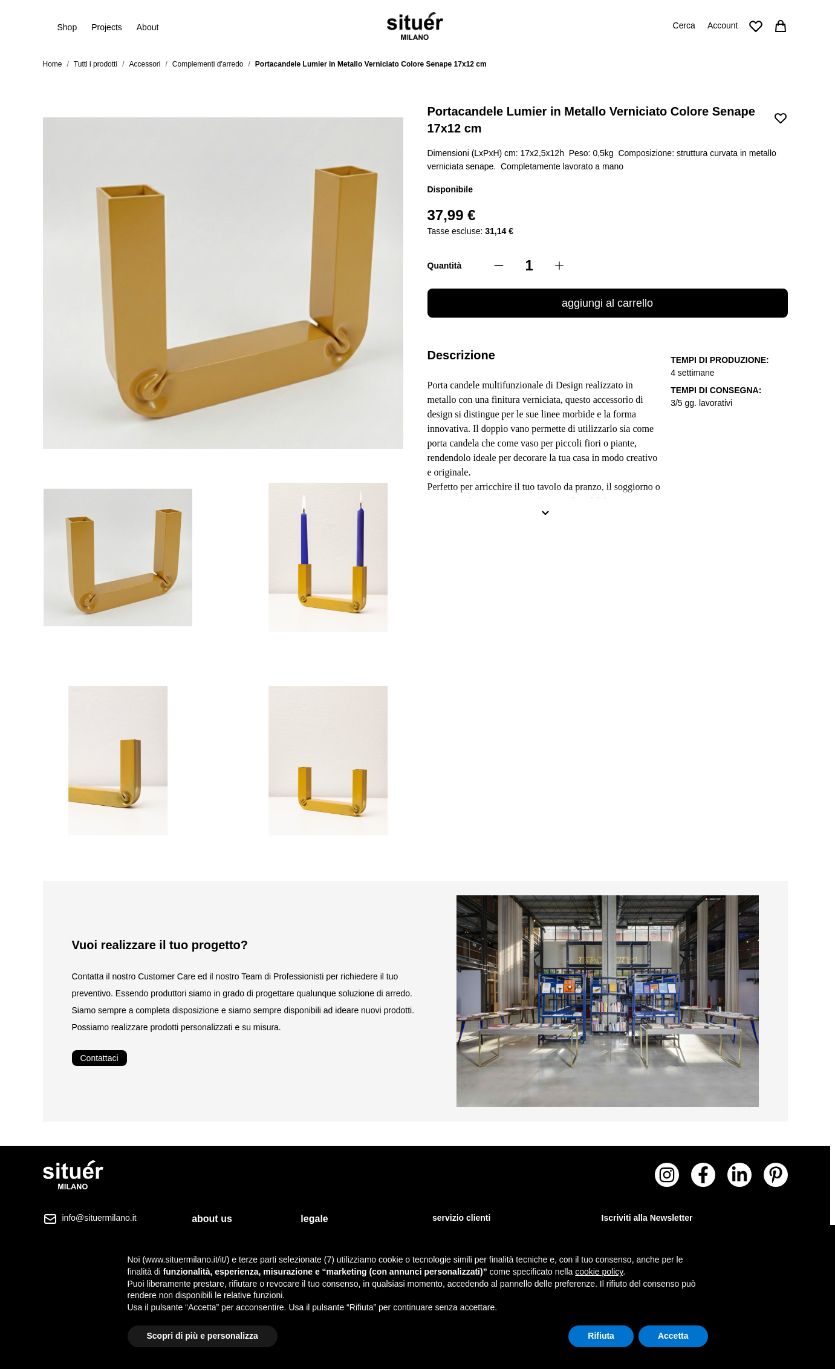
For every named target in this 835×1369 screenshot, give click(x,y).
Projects (106, 27)
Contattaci (99, 1058)
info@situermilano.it (99, 1218)
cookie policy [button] (599, 1271)
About (148, 27)
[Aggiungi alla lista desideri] (780, 118)
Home (52, 64)
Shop (67, 26)
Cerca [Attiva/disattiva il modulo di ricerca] (684, 25)
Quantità (444, 265)
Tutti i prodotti (95, 64)
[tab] (218, 1218)
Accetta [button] (673, 1336)
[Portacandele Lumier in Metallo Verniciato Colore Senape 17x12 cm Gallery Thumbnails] (223, 659)
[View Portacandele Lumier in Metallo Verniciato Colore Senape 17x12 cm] (118, 558)
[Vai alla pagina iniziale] (415, 26)
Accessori (144, 64)
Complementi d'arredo (208, 64)
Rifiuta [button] (601, 1336)
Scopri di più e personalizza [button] (202, 1336)
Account (722, 25)
